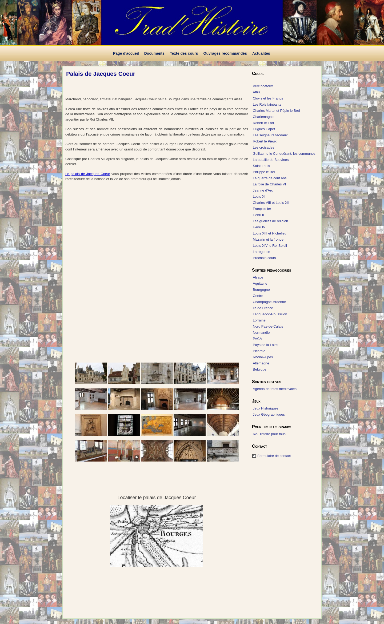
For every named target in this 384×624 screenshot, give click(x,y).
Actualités (261, 53)
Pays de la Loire (265, 345)
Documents (154, 53)
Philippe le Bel (264, 172)
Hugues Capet (264, 129)
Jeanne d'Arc (263, 190)
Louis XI (259, 196)
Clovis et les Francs (268, 98)
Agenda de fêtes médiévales (275, 389)
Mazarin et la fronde (268, 239)
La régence (261, 252)
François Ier (262, 209)
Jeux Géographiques (269, 414)
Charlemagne (263, 117)
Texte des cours (184, 53)
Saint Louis (261, 166)
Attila (257, 92)
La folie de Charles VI (269, 184)
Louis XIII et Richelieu (269, 233)
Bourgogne (261, 290)
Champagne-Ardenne (269, 302)
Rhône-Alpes (263, 357)
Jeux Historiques (265, 408)
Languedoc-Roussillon (270, 314)
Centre (258, 296)
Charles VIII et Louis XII (271, 203)
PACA (257, 339)
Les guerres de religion (270, 221)
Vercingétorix (263, 86)
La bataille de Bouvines (271, 160)
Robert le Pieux (265, 141)
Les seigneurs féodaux (270, 135)
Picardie (259, 351)
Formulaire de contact (274, 456)
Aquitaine (260, 283)
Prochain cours (264, 258)
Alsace (258, 277)
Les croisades (263, 147)
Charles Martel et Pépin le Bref (276, 111)
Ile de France (263, 308)
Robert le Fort (263, 123)
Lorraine (259, 320)
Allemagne (261, 363)
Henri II (258, 215)
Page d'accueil (126, 53)
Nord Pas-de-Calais (268, 326)
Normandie (261, 333)
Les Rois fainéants (267, 104)
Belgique (259, 369)
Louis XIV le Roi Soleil (270, 246)
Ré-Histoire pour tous (269, 434)
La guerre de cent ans (269, 178)
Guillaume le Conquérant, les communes (284, 154)
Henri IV (259, 227)
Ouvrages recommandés (225, 53)
